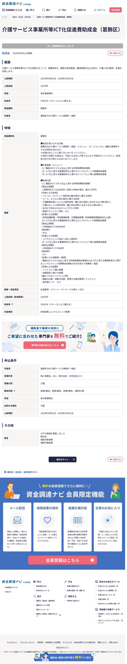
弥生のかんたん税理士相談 (107, 603)
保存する (117, 53)
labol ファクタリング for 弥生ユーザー (108, 621)
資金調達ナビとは (12, 9)
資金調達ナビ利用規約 (53, 642)
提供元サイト (62, 459)
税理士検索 (102, 599)
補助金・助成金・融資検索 (21, 17)
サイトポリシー (12, 642)
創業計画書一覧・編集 (74, 590)
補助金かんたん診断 (43, 605)
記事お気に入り (41, 590)
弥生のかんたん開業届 (106, 590)
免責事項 (40, 642)
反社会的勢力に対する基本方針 (85, 642)
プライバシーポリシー (27, 642)
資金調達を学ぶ (41, 586)
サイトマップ (67, 642)
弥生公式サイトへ (62, 647)
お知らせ (8, 592)
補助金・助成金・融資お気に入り (47, 615)
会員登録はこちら (70, 560)
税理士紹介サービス (105, 595)
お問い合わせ (113, 642)
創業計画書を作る (73, 586)
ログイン (101, 9)
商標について (102, 642)
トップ (4, 17)
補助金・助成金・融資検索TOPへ (22, 472)
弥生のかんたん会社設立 (106, 586)
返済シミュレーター (43, 609)
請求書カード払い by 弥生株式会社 (108, 615)
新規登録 (116, 9)
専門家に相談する (73, 601)
